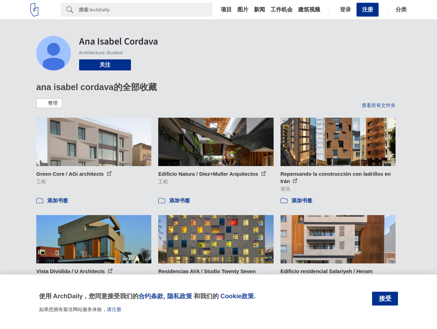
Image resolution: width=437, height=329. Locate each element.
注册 (367, 9)
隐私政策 (179, 296)
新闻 (259, 9)
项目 (226, 9)
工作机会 (281, 9)
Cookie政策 (237, 296)
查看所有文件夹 (379, 105)
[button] (49, 103)
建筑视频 (309, 9)
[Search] (145, 10)
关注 (105, 65)
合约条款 (151, 296)
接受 (385, 298)
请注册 (114, 309)
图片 (242, 9)
